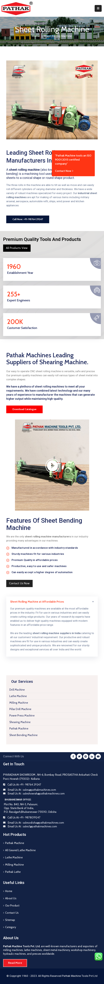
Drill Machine (17, 689)
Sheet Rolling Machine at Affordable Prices (37, 601)
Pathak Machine (18, 728)
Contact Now (64, 171)
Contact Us (12, 912)
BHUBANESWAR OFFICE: (18, 799)
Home (36, 36)
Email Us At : (32, 789)
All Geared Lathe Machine (20, 850)
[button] (27, 219)
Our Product (12, 905)
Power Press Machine (22, 715)
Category (10, 927)
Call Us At (24, 784)
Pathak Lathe (13, 871)
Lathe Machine (18, 696)
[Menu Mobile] (98, 8)
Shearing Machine (19, 722)
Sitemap (10, 920)
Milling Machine (18, 702)
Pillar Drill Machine (20, 709)
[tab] (52, 601)
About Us (10, 898)
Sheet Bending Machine (23, 735)
